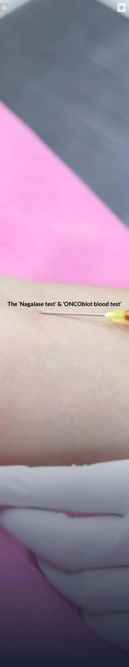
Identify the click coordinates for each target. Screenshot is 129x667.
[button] (4, 7)
